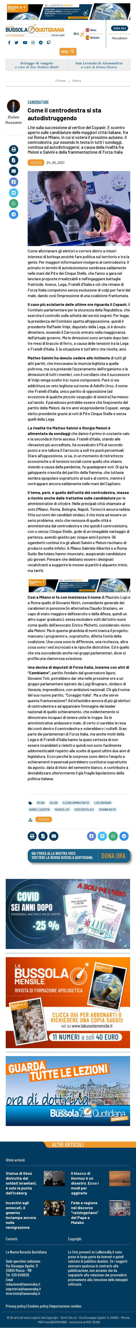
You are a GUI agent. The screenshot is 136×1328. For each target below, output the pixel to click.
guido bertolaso (84, 810)
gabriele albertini (39, 810)
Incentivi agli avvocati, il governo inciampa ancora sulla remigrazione (21, 1215)
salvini (54, 803)
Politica (76, 81)
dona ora (119, 28)
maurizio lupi (62, 810)
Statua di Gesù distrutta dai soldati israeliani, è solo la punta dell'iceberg (21, 1183)
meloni (40, 803)
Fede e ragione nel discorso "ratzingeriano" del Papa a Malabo (85, 1213)
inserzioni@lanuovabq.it (23, 1293)
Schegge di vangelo (36, 63)
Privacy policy (15, 1306)
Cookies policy (38, 1306)
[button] (68, 52)
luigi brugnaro (102, 803)
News (93, 30)
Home (60, 81)
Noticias (94, 37)
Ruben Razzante (13, 120)
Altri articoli (68, 1144)
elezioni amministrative (76, 803)
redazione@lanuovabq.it (23, 1284)
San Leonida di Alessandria (99, 63)
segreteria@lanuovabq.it (23, 1289)
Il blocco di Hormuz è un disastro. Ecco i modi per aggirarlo (85, 1183)
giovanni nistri (107, 810)
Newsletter (120, 38)
